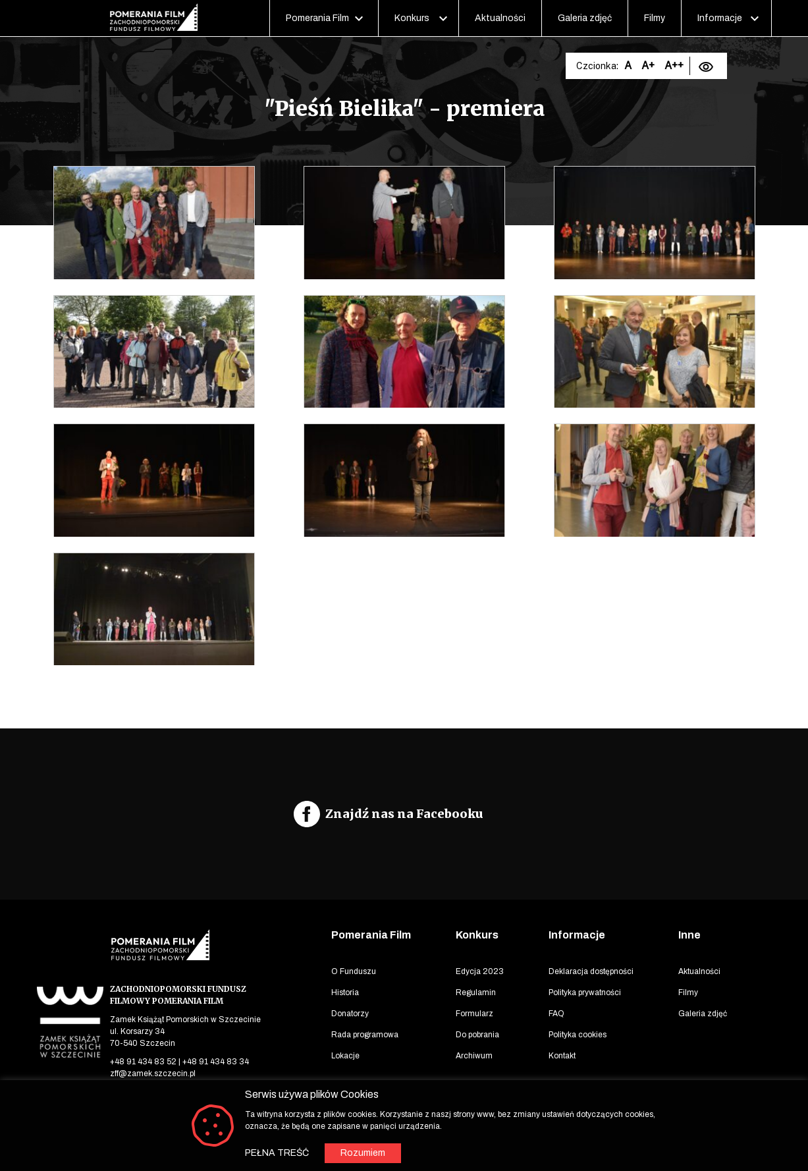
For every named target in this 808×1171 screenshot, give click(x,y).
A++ (674, 65)
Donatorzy (350, 1013)
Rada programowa (364, 1034)
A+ (648, 65)
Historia (345, 992)
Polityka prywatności (585, 992)
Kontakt (562, 1055)
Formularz (474, 1013)
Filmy (654, 18)
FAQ (556, 1013)
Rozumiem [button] (362, 1153)
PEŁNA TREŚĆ (277, 1153)
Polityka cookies (577, 1034)
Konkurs (411, 18)
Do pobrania (477, 1034)
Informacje (719, 18)
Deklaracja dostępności (591, 971)
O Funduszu (353, 971)
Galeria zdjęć (585, 18)
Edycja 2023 (480, 971)
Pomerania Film (317, 18)
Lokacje (345, 1055)
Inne (689, 934)
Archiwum (474, 1055)
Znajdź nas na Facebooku (404, 813)
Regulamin (476, 992)
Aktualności (500, 18)
